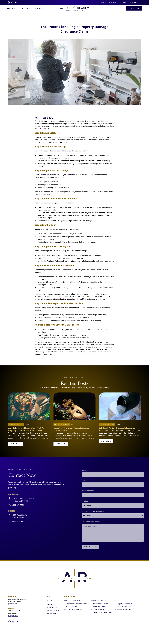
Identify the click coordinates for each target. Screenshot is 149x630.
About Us (51, 604)
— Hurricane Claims (71, 607)
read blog (15, 444)
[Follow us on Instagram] (12, 2)
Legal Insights (54, 611)
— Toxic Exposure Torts (123, 607)
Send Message (96, 547)
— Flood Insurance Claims (73, 609)
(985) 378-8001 (114, 2)
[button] (15, 8)
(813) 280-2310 (135, 2)
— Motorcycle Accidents (99, 607)
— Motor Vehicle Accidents (100, 604)
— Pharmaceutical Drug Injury (101, 612)
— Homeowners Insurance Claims (75, 604)
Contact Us (134, 8)
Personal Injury (98, 601)
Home (49, 601)
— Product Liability (97, 609)
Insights (38, 8)
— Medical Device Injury (123, 609)
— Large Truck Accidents (123, 604)
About (28, 8)
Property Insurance (73, 601)
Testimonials (53, 607)
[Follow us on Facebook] (8, 2)
